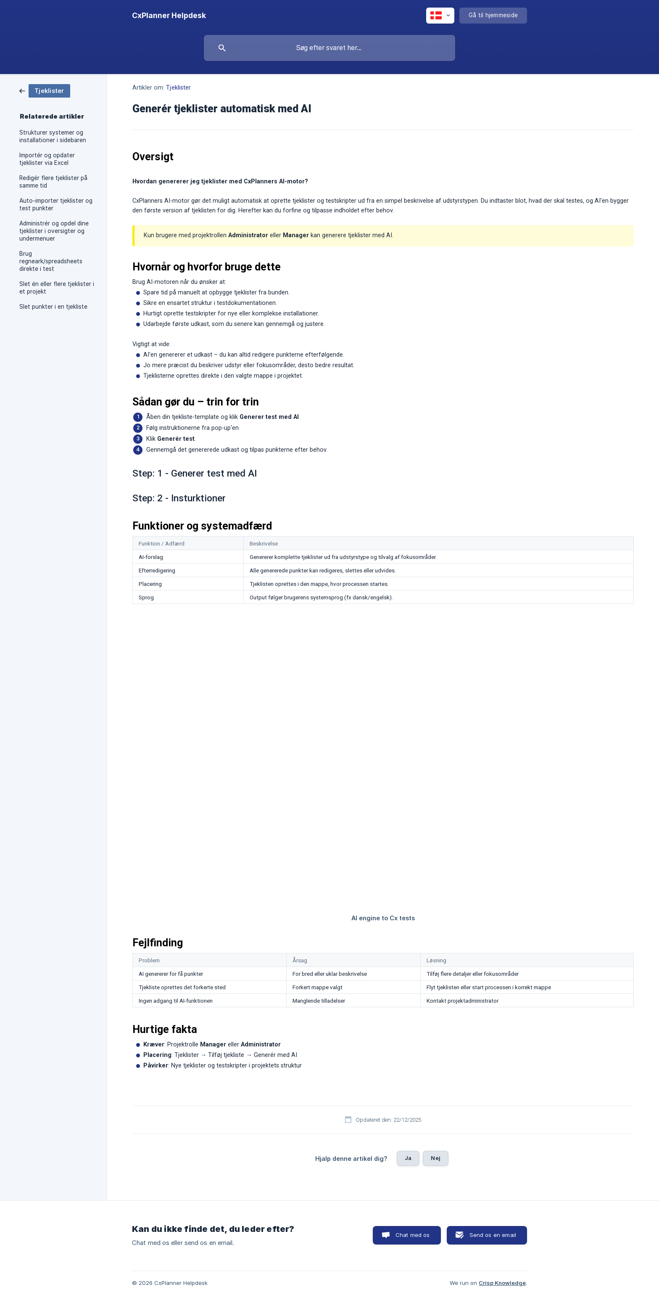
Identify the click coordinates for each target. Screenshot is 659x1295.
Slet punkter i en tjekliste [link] (53, 306)
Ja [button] (408, 1158)
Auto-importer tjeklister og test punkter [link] (55, 204)
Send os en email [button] (492, 1234)
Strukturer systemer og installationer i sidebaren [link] (52, 136)
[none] (169, 16)
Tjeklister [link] (178, 87)
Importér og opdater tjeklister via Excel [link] (47, 159)
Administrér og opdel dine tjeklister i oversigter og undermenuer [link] (54, 231)
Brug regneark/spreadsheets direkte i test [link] (50, 261)
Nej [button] (435, 1158)
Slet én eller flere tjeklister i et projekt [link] (56, 288)
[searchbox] (329, 48)
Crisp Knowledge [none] (502, 1282)
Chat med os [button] (412, 1234)
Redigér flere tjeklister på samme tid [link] (53, 182)
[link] (44, 90)
